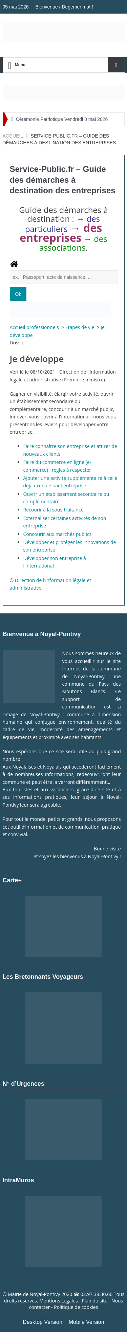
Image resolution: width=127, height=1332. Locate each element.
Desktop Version (42, 1322)
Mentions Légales (58, 1300)
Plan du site (94, 1300)
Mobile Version (86, 1322)
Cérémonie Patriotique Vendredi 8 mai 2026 (62, 119)
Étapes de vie (80, 327)
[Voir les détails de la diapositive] (64, 93)
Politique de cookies (76, 1307)
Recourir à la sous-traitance (53, 509)
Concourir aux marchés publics (57, 534)
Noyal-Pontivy (45, 1294)
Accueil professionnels (35, 327)
